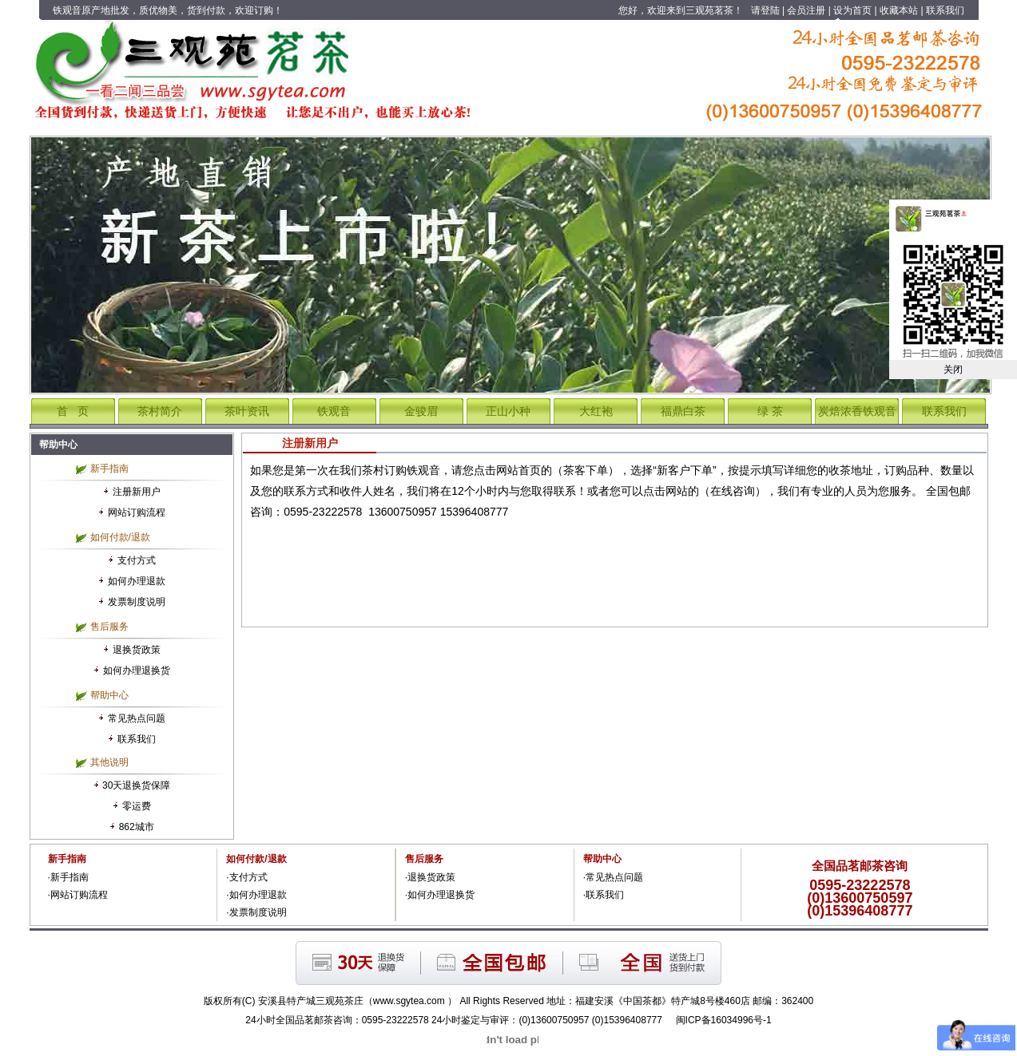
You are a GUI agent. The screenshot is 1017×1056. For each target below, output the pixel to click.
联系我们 (945, 10)
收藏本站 (899, 10)
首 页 (73, 411)
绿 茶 (770, 411)
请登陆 (765, 10)
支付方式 (136, 560)
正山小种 (508, 411)
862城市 (136, 827)
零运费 (136, 806)
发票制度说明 (136, 601)
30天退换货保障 (136, 785)
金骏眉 (421, 411)
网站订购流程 (136, 512)
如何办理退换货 (136, 670)
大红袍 (596, 411)
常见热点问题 (136, 718)
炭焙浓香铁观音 (857, 411)
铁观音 (334, 411)
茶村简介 (159, 411)
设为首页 (852, 10)
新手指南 (69, 877)
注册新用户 (137, 491)
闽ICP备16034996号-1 (724, 1020)
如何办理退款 (136, 581)
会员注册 (806, 10)
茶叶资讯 (246, 411)
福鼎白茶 (683, 411)
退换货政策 (137, 649)
